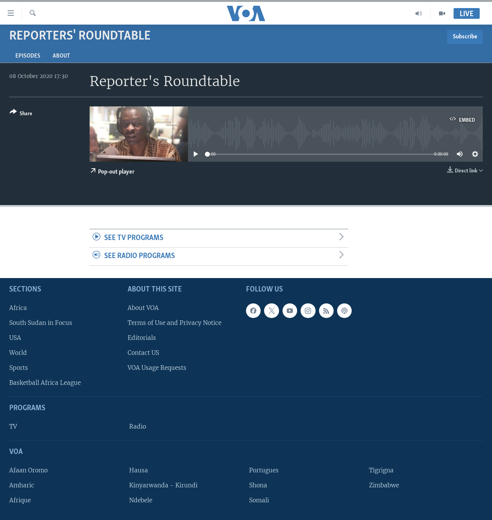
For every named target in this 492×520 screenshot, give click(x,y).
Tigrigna (381, 470)
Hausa (138, 470)
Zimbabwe (384, 485)
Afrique (20, 500)
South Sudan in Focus (40, 322)
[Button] (21, 114)
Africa (18, 307)
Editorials (142, 337)
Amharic (21, 485)
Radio (137, 426)
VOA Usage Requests (157, 367)
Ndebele (140, 500)
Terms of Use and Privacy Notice (174, 322)
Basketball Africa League (45, 382)
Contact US (143, 352)
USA (15, 337)
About (61, 56)
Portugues (264, 470)
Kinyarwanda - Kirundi (163, 485)
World (18, 352)
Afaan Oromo (28, 470)
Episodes (27, 56)
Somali (259, 500)
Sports (18, 367)
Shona (258, 485)
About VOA (143, 307)
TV (13, 426)
